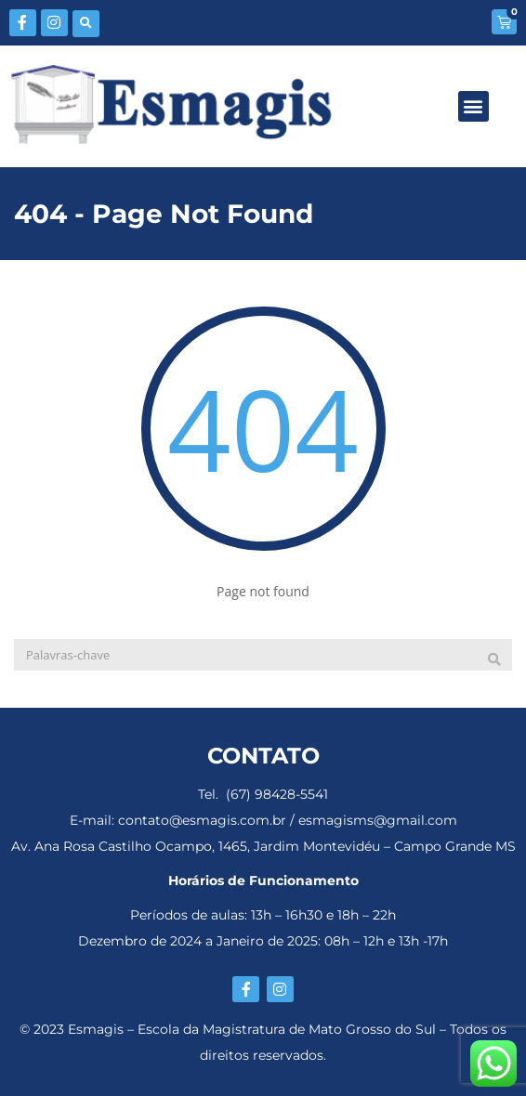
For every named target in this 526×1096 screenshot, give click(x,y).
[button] (85, 23)
